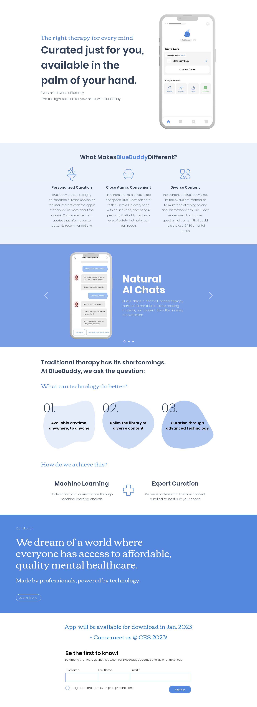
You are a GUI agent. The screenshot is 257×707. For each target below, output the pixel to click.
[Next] (211, 295)
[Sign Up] (180, 689)
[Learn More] (28, 597)
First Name (72, 670)
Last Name (105, 670)
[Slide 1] (124, 341)
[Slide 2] (129, 341)
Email (134, 670)
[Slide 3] (133, 341)
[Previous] (46, 295)
